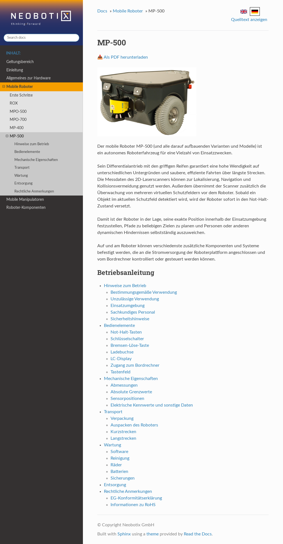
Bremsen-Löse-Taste (130, 345)
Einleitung (14, 70)
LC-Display (121, 358)
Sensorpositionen (127, 398)
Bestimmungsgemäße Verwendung (144, 292)
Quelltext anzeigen (249, 19)
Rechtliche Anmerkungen (34, 191)
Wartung (21, 176)
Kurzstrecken (123, 432)
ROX (14, 103)
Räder (116, 465)
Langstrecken (123, 438)
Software (119, 451)
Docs (102, 11)
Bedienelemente (27, 152)
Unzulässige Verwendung (135, 299)
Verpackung (122, 418)
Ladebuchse (122, 352)
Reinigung (120, 458)
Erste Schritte (21, 95)
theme (152, 534)
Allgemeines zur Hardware (28, 78)
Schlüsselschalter (127, 339)
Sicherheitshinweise (130, 319)
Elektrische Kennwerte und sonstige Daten (152, 405)
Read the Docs (198, 534)
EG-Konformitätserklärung (136, 498)
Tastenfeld (120, 372)
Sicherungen (123, 478)
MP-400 (16, 128)
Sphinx (124, 534)
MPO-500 (18, 112)
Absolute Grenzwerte (131, 392)
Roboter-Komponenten (26, 207)
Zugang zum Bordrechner (135, 365)
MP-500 (15, 136)
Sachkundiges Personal (133, 312)
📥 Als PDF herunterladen (122, 57)
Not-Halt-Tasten (126, 332)
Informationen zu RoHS (133, 505)
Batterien (119, 471)
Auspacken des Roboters (134, 425)
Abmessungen (124, 385)
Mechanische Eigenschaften (36, 160)
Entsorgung (23, 183)
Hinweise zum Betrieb (31, 144)
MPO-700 (18, 120)
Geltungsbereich (20, 62)
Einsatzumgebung (128, 305)
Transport (22, 168)
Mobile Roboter (17, 86)
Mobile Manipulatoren (25, 199)
